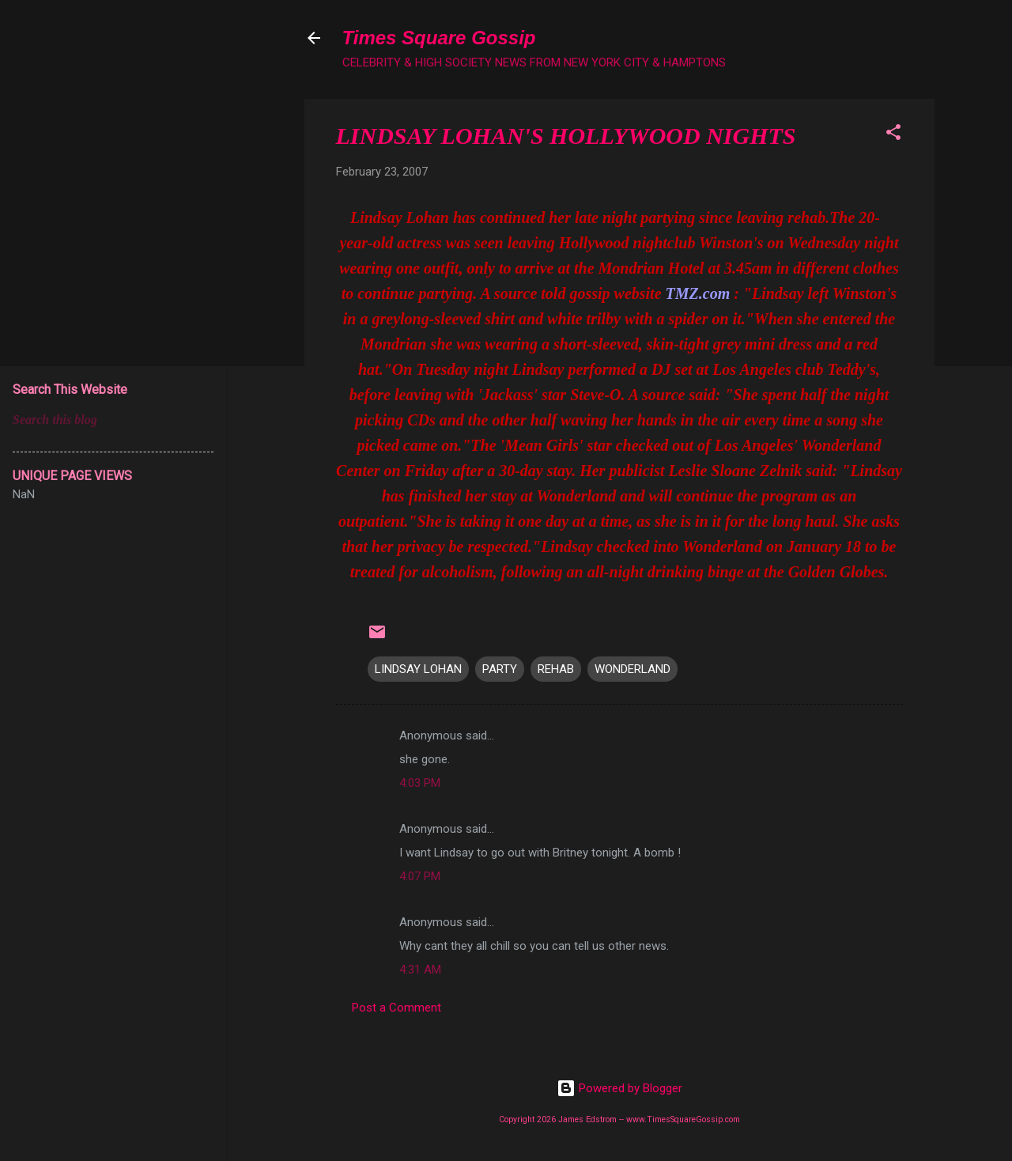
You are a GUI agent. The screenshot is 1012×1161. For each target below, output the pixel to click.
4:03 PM (419, 783)
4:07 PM (419, 876)
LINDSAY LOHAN (418, 669)
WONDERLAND (632, 669)
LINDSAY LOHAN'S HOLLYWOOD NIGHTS (566, 136)
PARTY (499, 669)
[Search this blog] (113, 420)
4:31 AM (420, 969)
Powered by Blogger (619, 1088)
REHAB (556, 669)
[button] (893, 135)
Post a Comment (396, 1007)
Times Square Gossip (439, 37)
